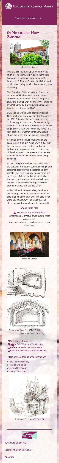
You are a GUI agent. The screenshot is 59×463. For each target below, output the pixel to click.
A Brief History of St (25, 344)
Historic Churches (16, 365)
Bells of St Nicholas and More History (28, 350)
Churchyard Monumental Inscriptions (28, 357)
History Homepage (17, 371)
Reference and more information (26, 347)
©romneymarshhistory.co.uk (18, 450)
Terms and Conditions (15, 442)
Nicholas (39, 344)
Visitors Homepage (17, 368)
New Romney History (18, 361)
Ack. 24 (36, 330)
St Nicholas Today (19, 341)
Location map (31, 208)
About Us (9, 457)
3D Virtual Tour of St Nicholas (31, 212)
